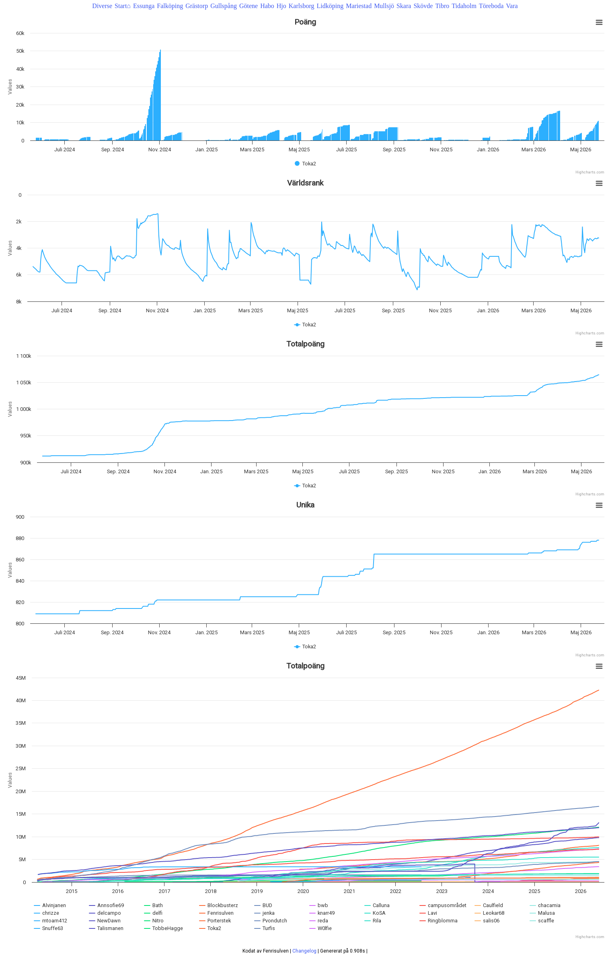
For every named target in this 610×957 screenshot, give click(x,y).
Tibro (442, 5)
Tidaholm (464, 5)
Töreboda (491, 5)
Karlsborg (301, 5)
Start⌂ (123, 5)
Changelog (304, 948)
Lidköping (329, 5)
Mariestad (359, 5)
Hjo (281, 5)
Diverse (102, 5)
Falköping (170, 5)
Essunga (143, 5)
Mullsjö (384, 5)
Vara (512, 5)
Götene (248, 5)
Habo (267, 5)
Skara (403, 5)
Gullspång (223, 5)
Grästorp (196, 5)
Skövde (423, 5)
